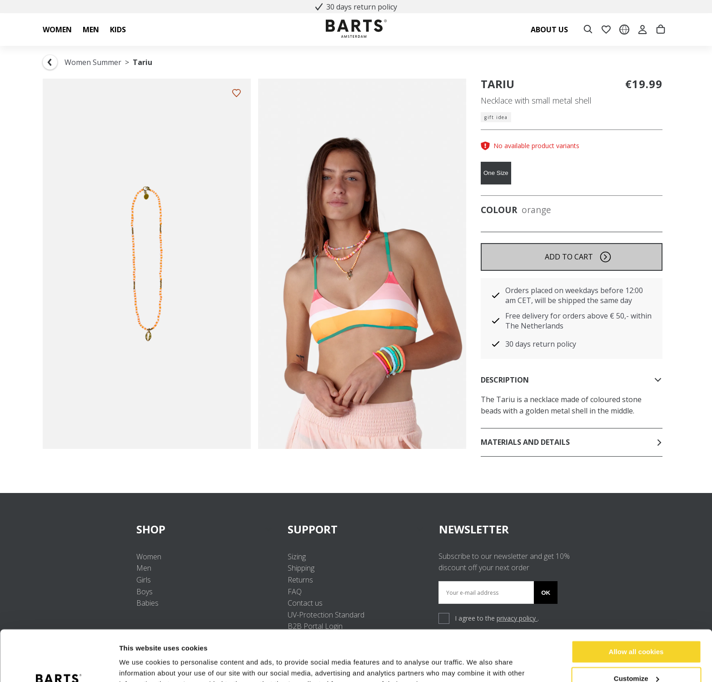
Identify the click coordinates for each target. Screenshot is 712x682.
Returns (300, 580)
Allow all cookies (636, 607)
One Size (495, 172)
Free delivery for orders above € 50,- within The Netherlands (578, 321)
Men (143, 568)
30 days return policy (356, 7)
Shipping (301, 568)
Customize (636, 633)
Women (148, 557)
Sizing (297, 557)
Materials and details (571, 442)
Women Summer (93, 62)
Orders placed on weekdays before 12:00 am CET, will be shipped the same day (574, 295)
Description (571, 380)
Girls (143, 580)
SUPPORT (356, 529)
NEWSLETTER (474, 529)
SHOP (204, 529)
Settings (132, 664)
